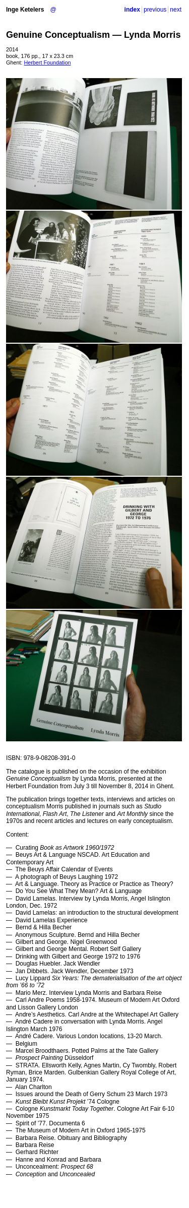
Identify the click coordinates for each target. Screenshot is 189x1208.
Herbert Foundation (47, 62)
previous (155, 9)
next (175, 9)
